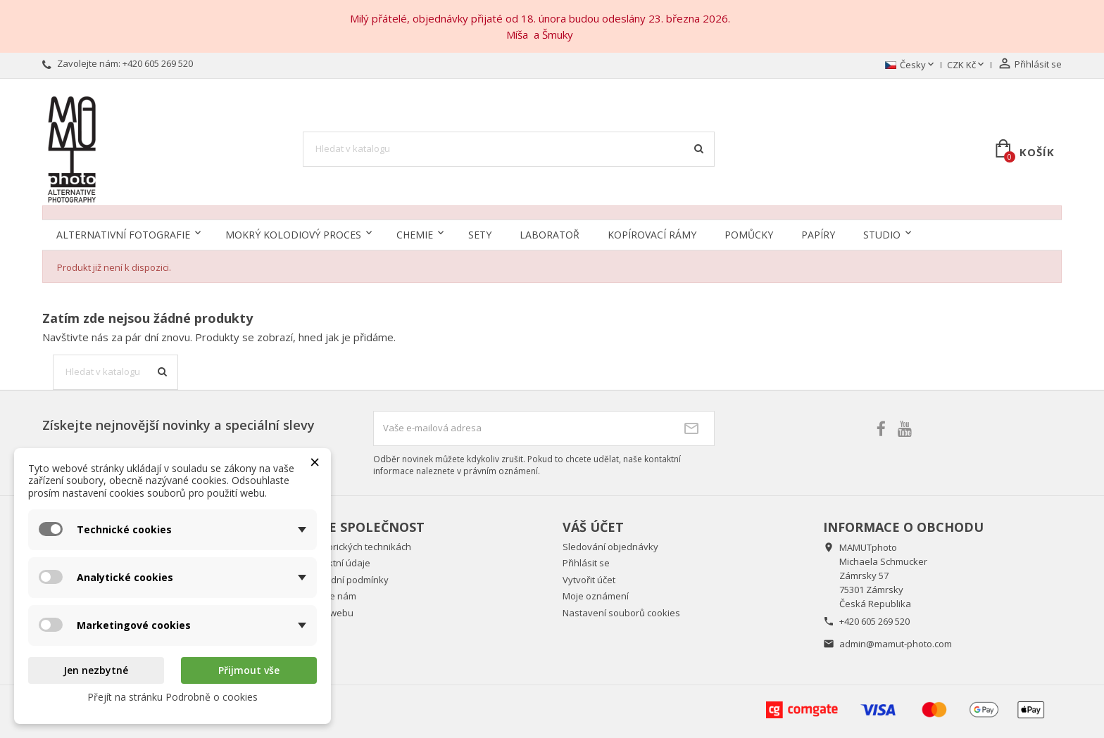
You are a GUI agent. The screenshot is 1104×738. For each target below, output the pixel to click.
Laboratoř (549, 234)
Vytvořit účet (589, 579)
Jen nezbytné (95, 670)
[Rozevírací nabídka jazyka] (910, 65)
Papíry (818, 234)
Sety (479, 234)
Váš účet (593, 526)
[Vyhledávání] (509, 149)
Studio (882, 234)
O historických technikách (357, 546)
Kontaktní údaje (336, 562)
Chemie (414, 234)
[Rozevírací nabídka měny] (966, 65)
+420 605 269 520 (158, 63)
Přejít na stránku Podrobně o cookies (172, 697)
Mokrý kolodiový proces (293, 234)
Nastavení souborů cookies (621, 612)
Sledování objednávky (610, 546)
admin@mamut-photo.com (895, 643)
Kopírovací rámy (652, 234)
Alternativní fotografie (123, 234)
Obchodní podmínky (346, 579)
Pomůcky (748, 234)
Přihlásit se (586, 562)
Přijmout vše (249, 670)
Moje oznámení (596, 596)
